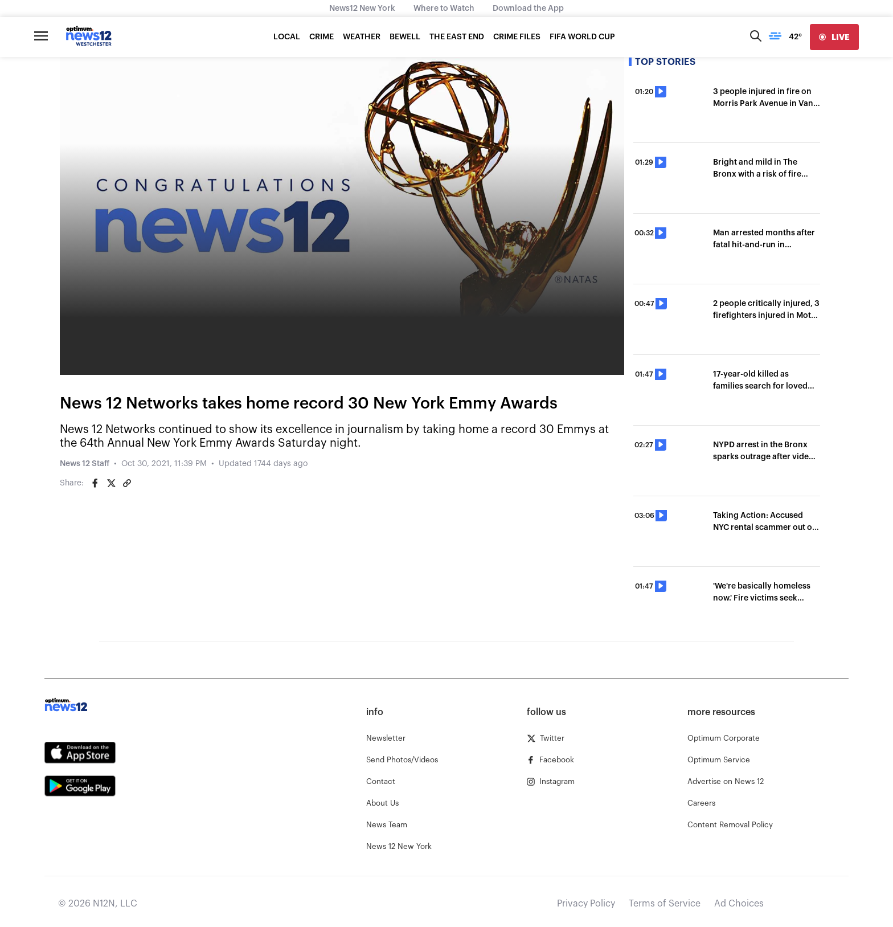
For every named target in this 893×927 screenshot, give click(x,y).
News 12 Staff (84, 464)
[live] (834, 37)
